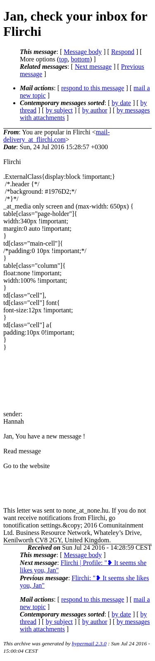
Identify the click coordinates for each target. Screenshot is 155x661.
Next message (93, 66)
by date (121, 102)
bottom (80, 59)
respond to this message (92, 87)
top (63, 59)
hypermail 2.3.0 (89, 643)
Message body (83, 51)
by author (94, 110)
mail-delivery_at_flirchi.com (56, 136)
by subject (59, 110)
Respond (122, 51)
